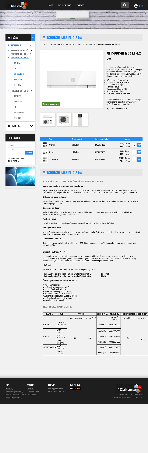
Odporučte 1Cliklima (13, 398)
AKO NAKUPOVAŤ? (65, 5)
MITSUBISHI (90, 44)
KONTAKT (80, 5)
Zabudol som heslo (16, 158)
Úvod (45, 44)
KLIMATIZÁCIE (56, 44)
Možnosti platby (33, 392)
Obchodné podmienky (14, 392)
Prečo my (9, 389)
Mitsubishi (121, 108)
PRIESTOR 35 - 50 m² (74, 44)
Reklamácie (31, 395)
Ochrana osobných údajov (15, 395)
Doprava (30, 389)
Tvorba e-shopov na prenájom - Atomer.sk (127, 397)
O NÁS (50, 5)
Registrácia (13, 161)
